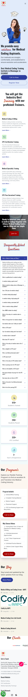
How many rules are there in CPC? (10, 378)
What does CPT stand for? (8, 339)
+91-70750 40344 (15, 671)
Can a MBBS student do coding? (9, 310)
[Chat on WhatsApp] (3, 693)
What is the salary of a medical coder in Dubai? (11, 315)
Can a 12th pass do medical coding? (10, 290)
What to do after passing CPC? (9, 387)
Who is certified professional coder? (10, 353)
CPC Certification (5, 683)
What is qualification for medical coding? (12, 277)
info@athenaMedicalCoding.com (10, 673)
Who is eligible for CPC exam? (9, 349)
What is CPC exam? (6, 327)
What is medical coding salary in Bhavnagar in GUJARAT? (13, 285)
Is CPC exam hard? (6, 357)
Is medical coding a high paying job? (10, 298)
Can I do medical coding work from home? (12, 331)
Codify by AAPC (5, 608)
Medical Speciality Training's (9, 686)
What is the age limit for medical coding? (12, 320)
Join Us (14, 233)
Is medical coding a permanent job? (10, 302)
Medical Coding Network (8, 628)
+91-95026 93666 (5, 671)
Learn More (6, 130)
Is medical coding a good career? (10, 281)
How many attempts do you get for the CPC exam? (12, 373)
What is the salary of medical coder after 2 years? (12, 344)
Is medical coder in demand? (9, 335)
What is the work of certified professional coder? (12, 382)
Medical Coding (5, 681)
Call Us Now (14, 77)
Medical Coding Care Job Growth (11, 618)
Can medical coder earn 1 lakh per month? (12, 324)
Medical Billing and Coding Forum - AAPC (13, 589)
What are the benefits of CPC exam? (10, 369)
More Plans (7, 580)
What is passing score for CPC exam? (11, 365)
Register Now (14, 83)
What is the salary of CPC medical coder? (12, 361)
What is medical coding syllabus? (10, 306)
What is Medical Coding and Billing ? (10, 258)
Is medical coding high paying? (9, 294)
